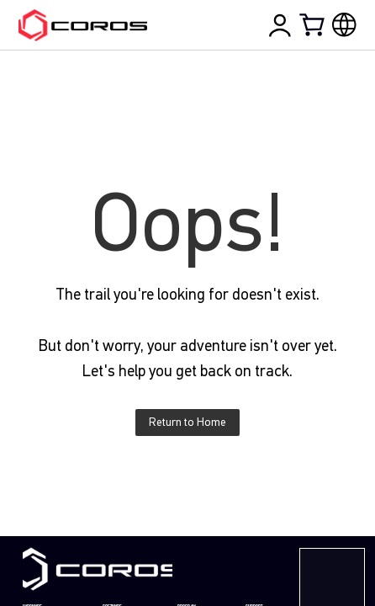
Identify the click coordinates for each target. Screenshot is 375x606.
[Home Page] (82, 25)
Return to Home (187, 422)
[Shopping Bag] (313, 24)
